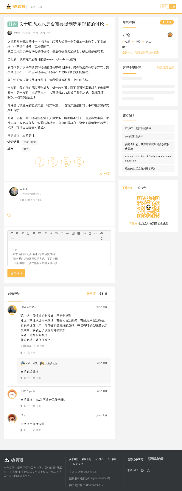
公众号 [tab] (142, 187)
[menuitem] (91, 294)
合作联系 (111, 459)
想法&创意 (30, 142)
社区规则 (86, 459)
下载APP (134, 223)
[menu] (98, 294)
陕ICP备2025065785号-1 (99, 478)
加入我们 (99, 459)
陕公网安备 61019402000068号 (86, 485)
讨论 (13, 24)
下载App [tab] (127, 187)
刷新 (159, 67)
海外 (26, 149)
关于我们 (73, 459)
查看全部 (168, 67)
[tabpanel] (148, 211)
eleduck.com (90, 471)
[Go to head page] (24, 7)
